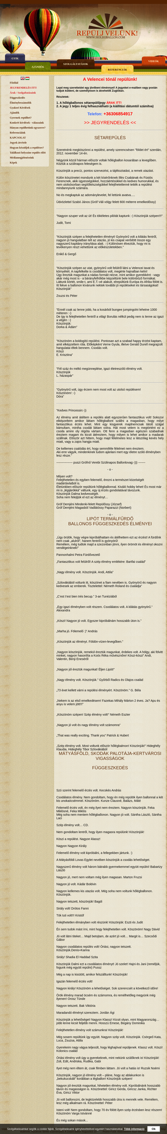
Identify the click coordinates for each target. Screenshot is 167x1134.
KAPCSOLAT (18, 137)
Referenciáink (17, 132)
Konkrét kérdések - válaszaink (27, 122)
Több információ (134, 1129)
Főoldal (14, 82)
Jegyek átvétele (18, 142)
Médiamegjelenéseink (22, 157)
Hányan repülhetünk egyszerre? (27, 127)
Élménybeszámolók (20, 102)
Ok (154, 1129)
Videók (153, 61)
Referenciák (117, 69)
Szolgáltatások (75, 64)
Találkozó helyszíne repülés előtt (28, 152)
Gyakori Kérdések (20, 107)
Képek (13, 162)
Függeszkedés (17, 97)
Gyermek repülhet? (21, 117)
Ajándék (38, 66)
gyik (15, 58)
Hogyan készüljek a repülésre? (27, 147)
